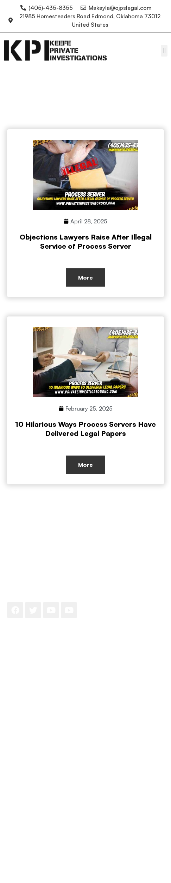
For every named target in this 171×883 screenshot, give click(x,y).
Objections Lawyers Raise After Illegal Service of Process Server (86, 241)
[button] (164, 51)
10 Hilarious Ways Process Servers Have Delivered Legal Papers (85, 429)
